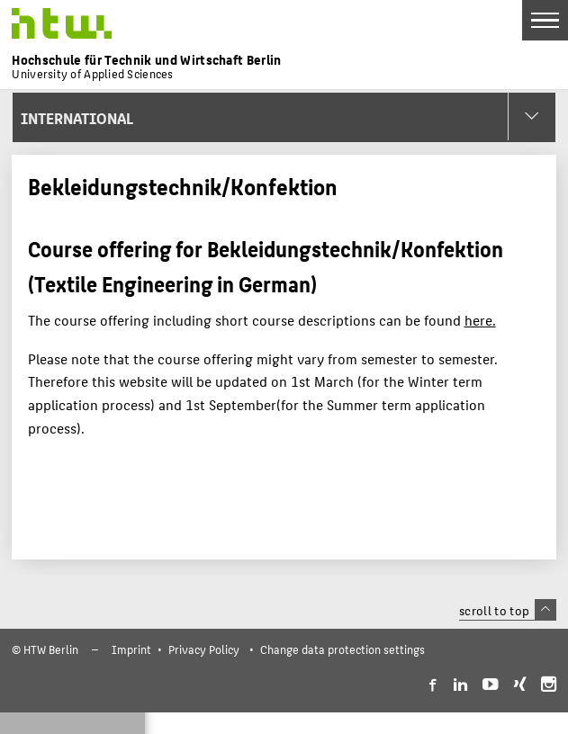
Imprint (131, 649)
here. (480, 320)
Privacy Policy (203, 649)
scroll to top (507, 610)
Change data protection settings (342, 649)
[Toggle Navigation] (545, 20)
